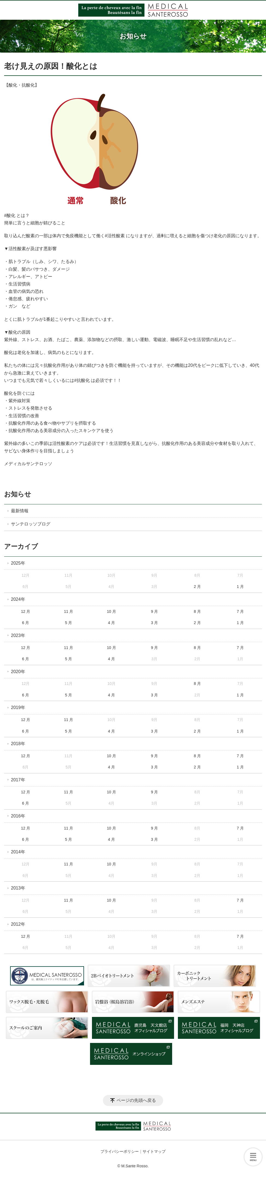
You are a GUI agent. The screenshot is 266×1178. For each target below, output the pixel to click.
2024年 (18, 599)
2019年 (18, 707)
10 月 (111, 611)
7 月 (240, 611)
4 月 (111, 623)
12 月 (25, 611)
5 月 (68, 623)
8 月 (197, 611)
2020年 (18, 671)
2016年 (18, 816)
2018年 (18, 743)
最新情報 (19, 510)
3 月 (154, 623)
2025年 (18, 563)
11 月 (68, 611)
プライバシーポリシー (119, 1151)
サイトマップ (154, 1151)
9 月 (154, 611)
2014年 (18, 852)
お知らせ (17, 494)
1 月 (240, 586)
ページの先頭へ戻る (136, 1100)
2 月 (197, 586)
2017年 (18, 779)
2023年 (18, 635)
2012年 (18, 924)
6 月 (25, 623)
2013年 (18, 888)
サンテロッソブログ (30, 524)
